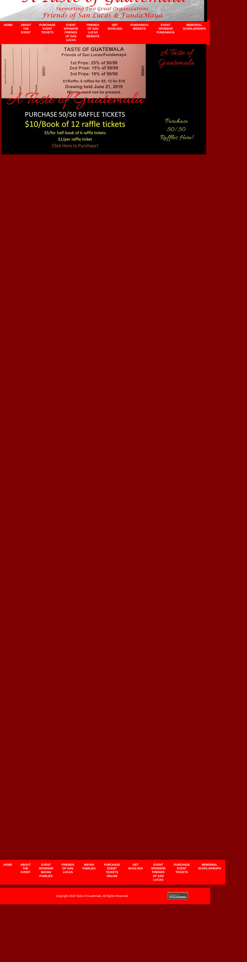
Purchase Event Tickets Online (112, 870)
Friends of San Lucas (68, 868)
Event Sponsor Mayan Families (46, 870)
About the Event (25, 868)
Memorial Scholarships (209, 866)
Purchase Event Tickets (182, 868)
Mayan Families (89, 866)
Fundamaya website (139, 26)
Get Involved (135, 866)
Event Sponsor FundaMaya (166, 28)
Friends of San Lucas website (92, 30)
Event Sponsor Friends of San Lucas (158, 872)
